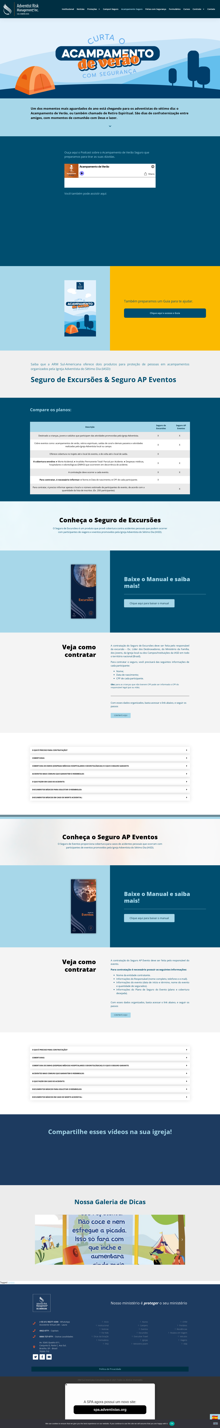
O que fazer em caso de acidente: (48, 781)
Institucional (68, 9)
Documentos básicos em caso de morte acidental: (57, 797)
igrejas (11, 1282)
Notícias (80, 9)
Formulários (175, 9)
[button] (110, 750)
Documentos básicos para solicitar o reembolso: (57, 789)
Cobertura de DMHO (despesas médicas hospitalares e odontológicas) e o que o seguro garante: (80, 766)
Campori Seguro (110, 9)
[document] (110, 1406)
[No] (215, 1423)
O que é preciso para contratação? (49, 750)
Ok (172, 1424)
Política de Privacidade (110, 1369)
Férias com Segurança (155, 9)
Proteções (93, 9)
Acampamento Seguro (132, 9)
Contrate (198, 9)
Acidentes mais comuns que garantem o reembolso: (58, 773)
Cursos (186, 9)
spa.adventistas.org (110, 1410)
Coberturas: (38, 758)
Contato (211, 9)
